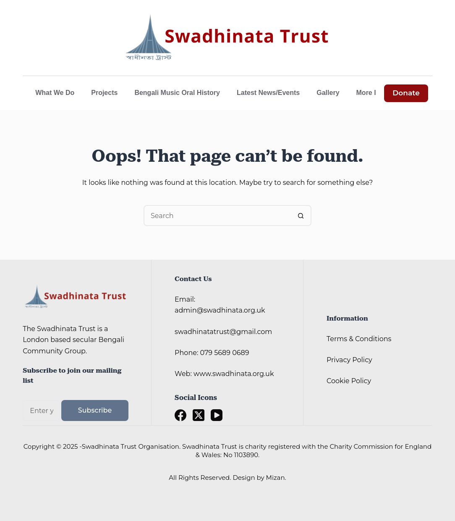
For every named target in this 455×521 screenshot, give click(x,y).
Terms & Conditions (359, 339)
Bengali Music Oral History (177, 92)
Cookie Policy (349, 381)
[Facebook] (180, 415)
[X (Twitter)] (198, 415)
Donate (405, 93)
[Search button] (300, 215)
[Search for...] (217, 215)
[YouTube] (216, 415)
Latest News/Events (268, 92)
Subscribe (95, 410)
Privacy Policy (349, 360)
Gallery (327, 92)
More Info (377, 93)
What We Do (54, 92)
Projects (104, 92)
